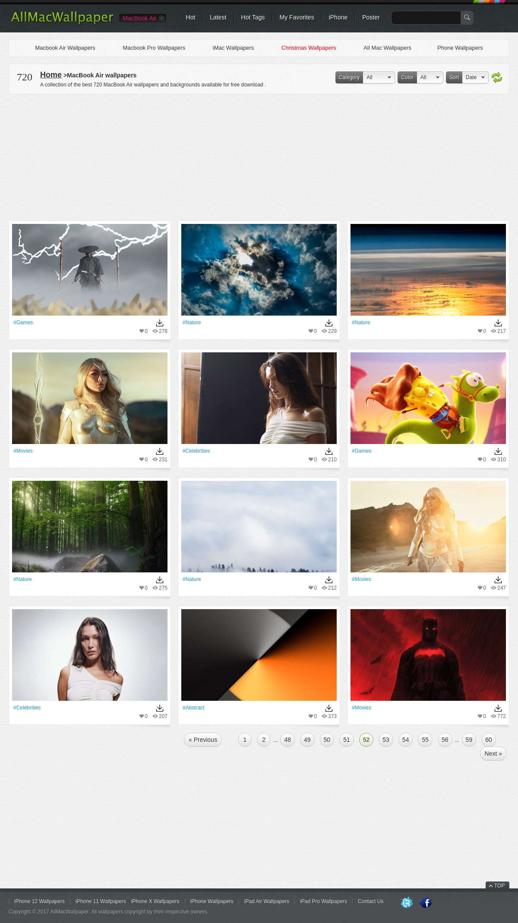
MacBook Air (140, 18)
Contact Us (370, 901)
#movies (23, 451)
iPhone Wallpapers (212, 901)
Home (51, 74)
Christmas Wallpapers (308, 48)
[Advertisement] (259, 156)
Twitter (407, 903)
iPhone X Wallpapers (155, 901)
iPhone (338, 17)
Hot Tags (253, 17)
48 (287, 739)
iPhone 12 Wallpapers (39, 901)
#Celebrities (196, 451)
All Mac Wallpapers (387, 48)
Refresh (496, 77)
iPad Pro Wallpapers (323, 901)
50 (327, 739)
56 (445, 739)
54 (405, 739)
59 (469, 739)
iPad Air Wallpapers (266, 901)
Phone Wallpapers (460, 48)
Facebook (426, 903)
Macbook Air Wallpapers (65, 48)
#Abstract (194, 708)
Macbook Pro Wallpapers (154, 48)
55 (425, 739)
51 (346, 739)
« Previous (203, 739)
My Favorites (297, 17)
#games (23, 322)
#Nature (192, 322)
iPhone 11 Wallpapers (101, 901)
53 (385, 739)
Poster (370, 17)
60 (488, 739)
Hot (191, 17)
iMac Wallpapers (233, 48)
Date (471, 77)
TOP (499, 886)
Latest (218, 17)
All (369, 77)
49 (307, 739)
